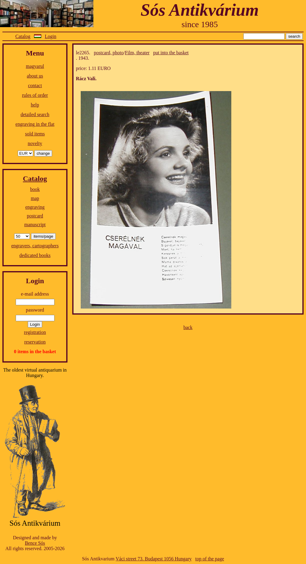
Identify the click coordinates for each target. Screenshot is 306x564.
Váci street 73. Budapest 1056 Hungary (154, 558)
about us (35, 75)
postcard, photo (109, 52)
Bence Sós (35, 543)
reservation (34, 341)
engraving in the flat (34, 124)
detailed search (34, 114)
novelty (35, 143)
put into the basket (171, 52)
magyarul (35, 66)
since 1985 (200, 24)
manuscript (34, 224)
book (35, 189)
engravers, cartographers (34, 245)
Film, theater (137, 52)
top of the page (209, 558)
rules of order (35, 95)
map (35, 198)
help (35, 104)
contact (35, 85)
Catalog (22, 36)
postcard (35, 215)
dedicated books (35, 255)
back (187, 327)
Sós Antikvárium (200, 9)
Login (50, 36)
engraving (35, 207)
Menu (35, 53)
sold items (35, 133)
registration (35, 332)
